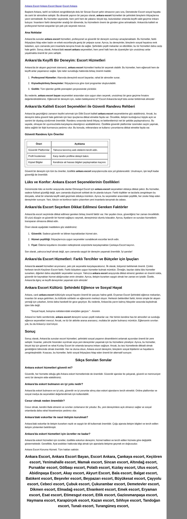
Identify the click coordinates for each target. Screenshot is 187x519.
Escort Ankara (70, 6)
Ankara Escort (32, 6)
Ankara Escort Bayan (51, 6)
